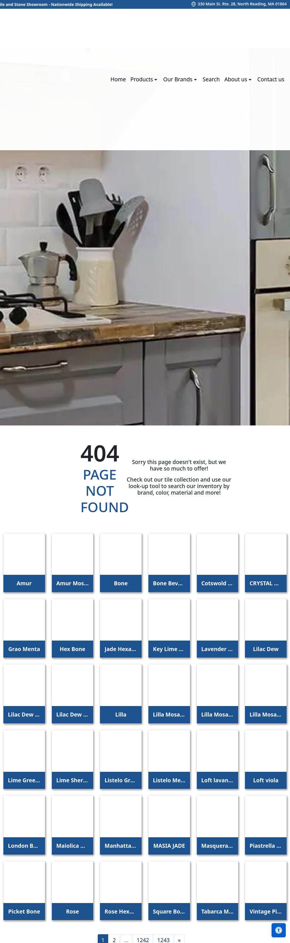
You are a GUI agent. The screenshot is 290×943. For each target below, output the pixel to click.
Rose (72, 911)
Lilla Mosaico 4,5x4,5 (266, 714)
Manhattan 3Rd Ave (121, 845)
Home (118, 79)
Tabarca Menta (217, 911)
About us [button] (236, 79)
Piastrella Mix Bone (266, 845)
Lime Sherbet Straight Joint (72, 780)
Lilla (120, 714)
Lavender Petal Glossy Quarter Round (217, 649)
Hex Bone (73, 649)
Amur (24, 583)
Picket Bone (24, 911)
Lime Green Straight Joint (24, 780)
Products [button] (143, 79)
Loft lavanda (217, 780)
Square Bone (169, 911)
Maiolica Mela (72, 845)
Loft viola (265, 780)
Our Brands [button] (178, 79)
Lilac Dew (266, 649)
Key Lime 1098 (169, 649)
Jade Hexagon (121, 649)
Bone (121, 583)
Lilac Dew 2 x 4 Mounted (72, 714)
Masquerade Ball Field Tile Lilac (217, 845)
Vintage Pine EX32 (266, 911)
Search (211, 79)
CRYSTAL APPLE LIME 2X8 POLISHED (266, 583)
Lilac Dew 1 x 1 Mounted (24, 714)
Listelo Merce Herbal (169, 780)
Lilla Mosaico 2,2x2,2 (217, 714)
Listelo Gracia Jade (121, 780)
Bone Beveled (169, 583)
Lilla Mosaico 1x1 (169, 714)
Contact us (270, 79)
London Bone (24, 845)
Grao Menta (24, 649)
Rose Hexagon (121, 911)
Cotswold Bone (217, 583)
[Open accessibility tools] (279, 930)
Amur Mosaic (72, 583)
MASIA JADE (169, 845)
